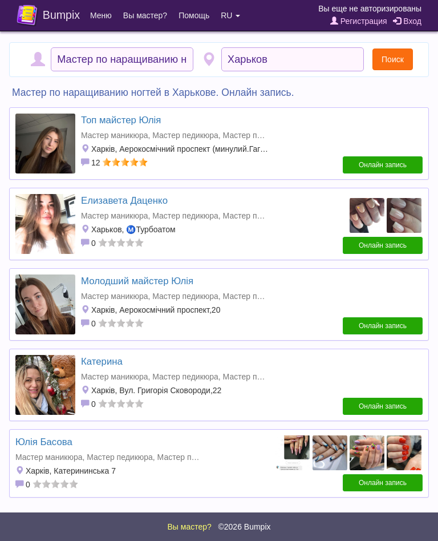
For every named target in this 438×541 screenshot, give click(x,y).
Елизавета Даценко (124, 200)
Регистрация (358, 21)
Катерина (102, 361)
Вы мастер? (145, 15)
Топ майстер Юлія (121, 120)
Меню (101, 15)
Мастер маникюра (114, 135)
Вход (407, 21)
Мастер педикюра (185, 135)
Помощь (194, 15)
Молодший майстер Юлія (137, 281)
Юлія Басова (43, 442)
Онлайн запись (383, 165)
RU (230, 15)
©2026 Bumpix (244, 526)
